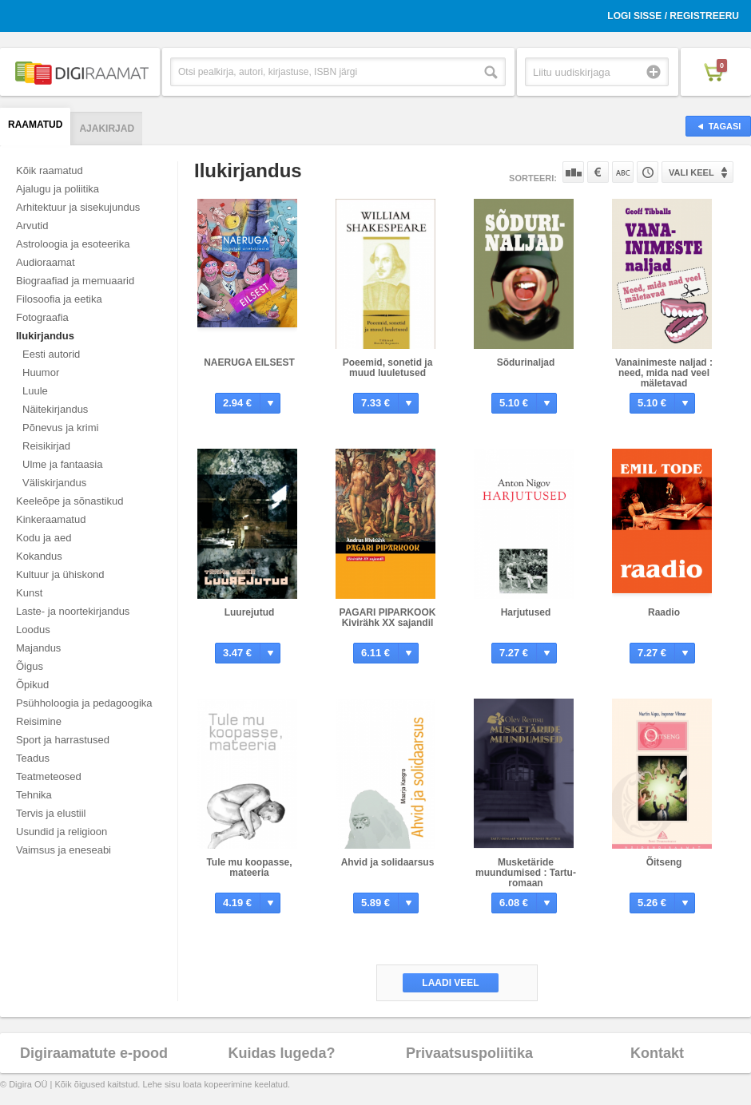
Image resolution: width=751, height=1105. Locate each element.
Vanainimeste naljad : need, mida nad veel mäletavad (664, 373)
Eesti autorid (51, 354)
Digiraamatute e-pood (94, 1053)
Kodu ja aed (43, 538)
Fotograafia (42, 317)
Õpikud (32, 685)
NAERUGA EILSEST (249, 362)
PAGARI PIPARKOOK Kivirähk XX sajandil (388, 617)
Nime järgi (623, 172)
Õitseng (664, 862)
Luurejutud (250, 612)
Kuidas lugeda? (281, 1053)
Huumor (40, 372)
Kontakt (657, 1053)
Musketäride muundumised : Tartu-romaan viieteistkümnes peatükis (525, 883)
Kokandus (39, 556)
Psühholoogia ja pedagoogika (84, 703)
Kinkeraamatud (50, 519)
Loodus (33, 630)
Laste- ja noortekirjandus (72, 611)
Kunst (29, 593)
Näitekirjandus (55, 409)
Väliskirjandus (54, 483)
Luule (35, 391)
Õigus (29, 666)
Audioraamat (45, 262)
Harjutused (526, 612)
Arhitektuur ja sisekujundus (78, 207)
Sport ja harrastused (62, 740)
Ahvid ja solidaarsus (388, 862)
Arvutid (32, 226)
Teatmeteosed (48, 776)
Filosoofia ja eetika (59, 299)
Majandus (38, 648)
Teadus (33, 758)
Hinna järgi (598, 172)
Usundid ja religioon (61, 832)
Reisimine (39, 721)
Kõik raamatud (49, 170)
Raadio (664, 612)
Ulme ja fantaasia (62, 464)
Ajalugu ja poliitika (57, 189)
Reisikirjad (46, 446)
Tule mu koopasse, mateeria (249, 867)
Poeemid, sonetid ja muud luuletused (388, 367)
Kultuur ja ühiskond (60, 574)
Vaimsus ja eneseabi (63, 850)
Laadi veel (450, 982)
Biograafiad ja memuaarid (75, 281)
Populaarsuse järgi (573, 172)
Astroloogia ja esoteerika (72, 244)
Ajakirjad (106, 128)
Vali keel (691, 172)
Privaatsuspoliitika (469, 1053)
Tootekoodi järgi (647, 172)
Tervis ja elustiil (50, 813)
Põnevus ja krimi (60, 428)
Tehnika (34, 795)
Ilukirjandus (45, 336)
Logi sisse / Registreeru (673, 16)
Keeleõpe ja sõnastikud (69, 501)
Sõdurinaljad (526, 362)
